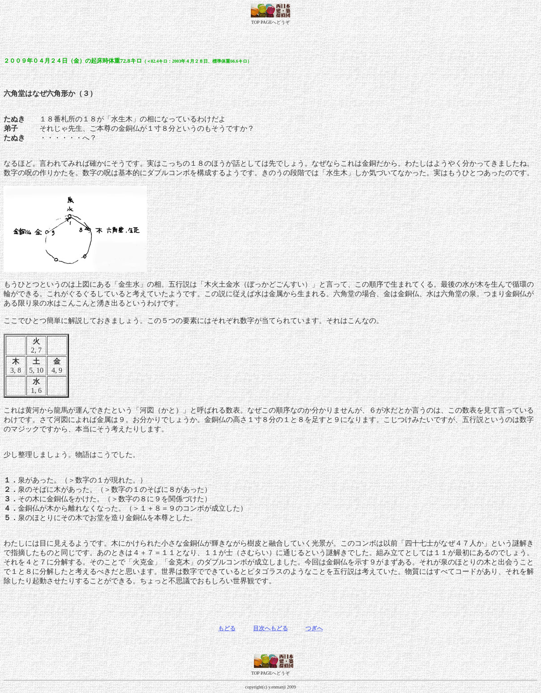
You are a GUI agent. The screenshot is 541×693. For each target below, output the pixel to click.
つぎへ (314, 628)
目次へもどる (270, 628)
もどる (227, 628)
